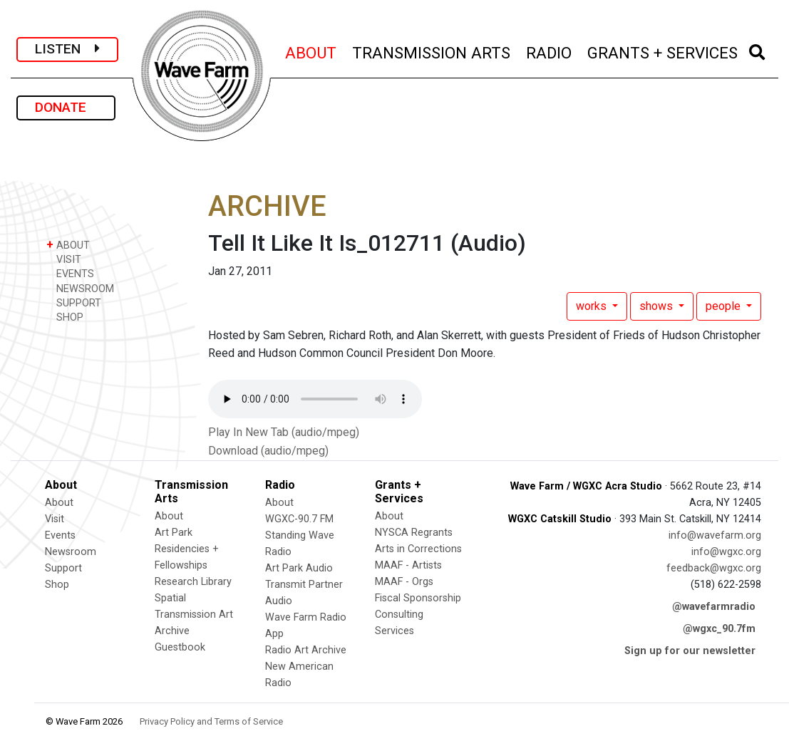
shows (657, 306)
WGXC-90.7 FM (299, 519)
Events (60, 535)
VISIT (63, 259)
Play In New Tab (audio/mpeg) (283, 432)
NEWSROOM (80, 288)
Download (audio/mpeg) (268, 450)
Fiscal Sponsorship (418, 598)
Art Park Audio (299, 568)
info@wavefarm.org (715, 535)
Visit (54, 519)
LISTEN (67, 49)
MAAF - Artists (408, 565)
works (592, 306)
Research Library (193, 582)
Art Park (173, 533)
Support (63, 568)
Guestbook (180, 647)
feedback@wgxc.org (713, 568)
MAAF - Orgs (404, 582)
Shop (57, 585)
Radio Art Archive (305, 650)
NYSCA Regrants (414, 533)
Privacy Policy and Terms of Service (211, 721)
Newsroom (70, 552)
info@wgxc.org (726, 552)
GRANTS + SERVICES (663, 51)
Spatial (170, 598)
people (724, 306)
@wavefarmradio (714, 607)
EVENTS (70, 273)
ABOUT (311, 51)
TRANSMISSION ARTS (432, 51)
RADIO (549, 51)
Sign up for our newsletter (690, 651)
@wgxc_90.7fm (719, 629)
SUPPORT (73, 302)
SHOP (64, 316)
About (59, 503)
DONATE (66, 107)
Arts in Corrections (418, 549)
